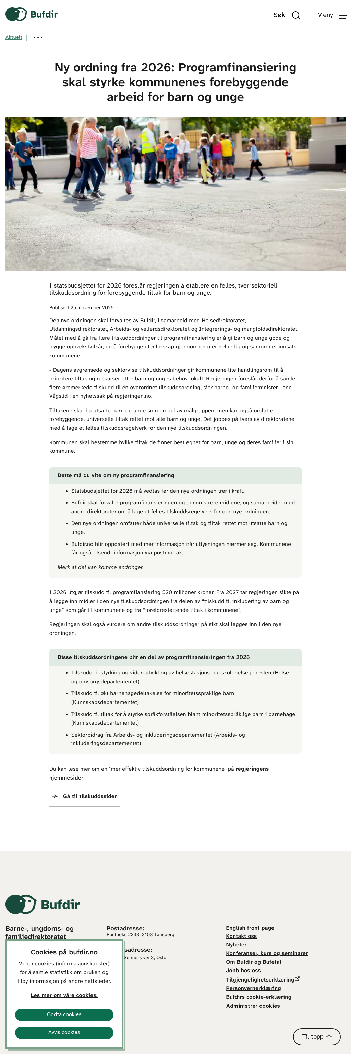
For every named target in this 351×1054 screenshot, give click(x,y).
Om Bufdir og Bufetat (254, 962)
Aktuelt (13, 37)
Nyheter (236, 945)
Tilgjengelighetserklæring (260, 980)
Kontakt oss (241, 937)
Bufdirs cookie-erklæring (259, 997)
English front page (250, 928)
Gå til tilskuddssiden (90, 797)
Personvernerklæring (253, 989)
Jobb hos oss (243, 971)
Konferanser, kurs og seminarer (267, 954)
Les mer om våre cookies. (64, 996)
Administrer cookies (253, 1006)
